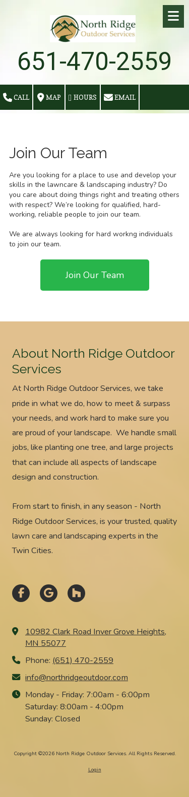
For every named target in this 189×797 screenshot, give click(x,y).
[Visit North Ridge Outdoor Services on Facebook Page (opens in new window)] (21, 593)
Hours (83, 97)
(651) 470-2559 (82, 660)
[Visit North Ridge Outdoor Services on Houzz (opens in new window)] (76, 593)
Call (16, 97)
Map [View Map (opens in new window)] (49, 97)
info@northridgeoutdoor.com (76, 677)
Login (94, 769)
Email (120, 97)
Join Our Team (95, 275)
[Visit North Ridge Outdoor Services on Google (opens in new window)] (48, 593)
